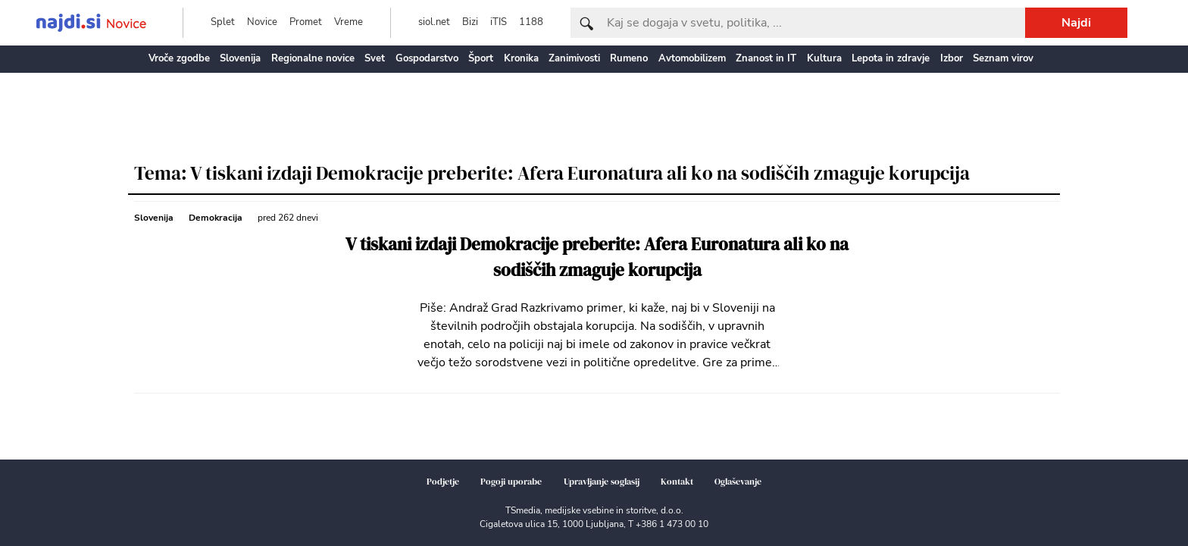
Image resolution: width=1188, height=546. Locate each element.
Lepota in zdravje (891, 58)
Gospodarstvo (426, 58)
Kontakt (677, 481)
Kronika (521, 58)
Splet (223, 22)
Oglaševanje (737, 481)
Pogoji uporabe (511, 481)
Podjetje (443, 481)
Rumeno (629, 58)
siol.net (434, 22)
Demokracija (215, 218)
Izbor (951, 58)
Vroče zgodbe (179, 58)
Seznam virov (1003, 58)
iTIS (498, 22)
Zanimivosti (574, 58)
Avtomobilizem (692, 58)
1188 (531, 22)
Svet (374, 58)
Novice (262, 22)
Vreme (348, 22)
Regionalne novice (313, 58)
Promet (305, 22)
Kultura (824, 58)
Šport (480, 58)
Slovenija (240, 58)
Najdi (1076, 22)
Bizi (470, 22)
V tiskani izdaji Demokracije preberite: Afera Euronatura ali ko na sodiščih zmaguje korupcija (597, 257)
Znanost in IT (766, 58)
